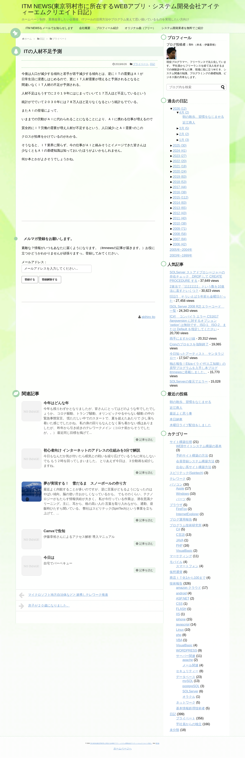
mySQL (187, 681)
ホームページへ (123, 748)
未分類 (174, 730)
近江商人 (188, 122)
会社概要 (84, 28)
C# (178, 529)
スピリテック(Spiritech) (186, 473)
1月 (184, 140)
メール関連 (190, 665)
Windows (182, 493)
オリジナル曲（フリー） (140, 28)
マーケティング (181, 556)
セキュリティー (187, 671)
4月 (184, 112)
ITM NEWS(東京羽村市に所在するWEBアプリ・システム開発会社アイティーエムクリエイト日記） (121, 9)
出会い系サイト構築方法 (193, 467)
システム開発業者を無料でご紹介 (182, 28)
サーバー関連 (185, 656)
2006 (180, 244)
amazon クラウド (188, 587)
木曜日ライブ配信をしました (190, 425)
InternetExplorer (187, 514)
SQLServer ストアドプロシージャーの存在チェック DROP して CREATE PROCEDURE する (197, 276)
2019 (180, 176)
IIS (178, 614)
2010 (180, 223)
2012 (180, 213)
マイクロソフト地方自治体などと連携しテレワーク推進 (63, 595)
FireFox (181, 509)
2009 (180, 228)
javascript (183, 624)
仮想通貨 (176, 572)
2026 (180, 108)
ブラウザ (176, 505)
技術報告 (176, 583)
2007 (180, 239)
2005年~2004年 (181, 249)
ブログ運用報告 (181, 519)
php (178, 635)
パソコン (176, 484)
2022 (180, 161)
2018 (180, 182)
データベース (185, 677)
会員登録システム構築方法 (195, 461)
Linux (180, 629)
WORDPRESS (186, 650)
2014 (180, 202)
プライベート (140, 64)
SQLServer (190, 691)
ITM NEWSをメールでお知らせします (49, 28)
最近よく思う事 (181, 413)
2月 (184, 134)
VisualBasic (184, 550)
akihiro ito (148, 317)
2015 (180, 197)
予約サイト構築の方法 (192, 455)
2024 (180, 150)
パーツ (181, 499)
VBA (179, 640)
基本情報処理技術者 (190, 708)
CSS (179, 603)
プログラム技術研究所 (186, 525)
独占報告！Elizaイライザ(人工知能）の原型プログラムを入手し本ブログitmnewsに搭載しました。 (198, 368)
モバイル (176, 562)
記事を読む (146, 439)
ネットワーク (185, 702)
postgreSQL (190, 686)
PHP (179, 545)
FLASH (181, 609)
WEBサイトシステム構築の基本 (199, 446)
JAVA (179, 540)
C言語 (180, 534)
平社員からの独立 (189, 724)
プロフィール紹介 (107, 28)
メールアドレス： (34, 262)
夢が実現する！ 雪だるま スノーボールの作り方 (85, 483)
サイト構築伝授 (181, 442)
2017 (180, 187)
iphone (181, 619)
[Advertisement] (89, 359)
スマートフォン (187, 566)
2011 (180, 218)
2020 (180, 171)
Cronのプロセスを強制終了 (189, 344)
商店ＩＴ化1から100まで (188, 577)
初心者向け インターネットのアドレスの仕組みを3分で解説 (92, 450)
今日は (49, 558)
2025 (180, 145)
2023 (180, 156)
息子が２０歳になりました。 (44, 606)
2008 (180, 234)
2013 (180, 208)
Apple (180, 488)
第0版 (157, 743)
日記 (152, 64)
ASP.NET (182, 598)
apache (187, 660)
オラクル (188, 696)
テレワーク (178, 478)
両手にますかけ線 (182, 338)
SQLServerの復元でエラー (189, 381)
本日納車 (176, 419)
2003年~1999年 (181, 255)
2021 (180, 166)
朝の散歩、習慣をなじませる (203, 116)
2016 (180, 192)
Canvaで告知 (54, 531)
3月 (184, 128)
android (181, 593)
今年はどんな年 (56, 403)
